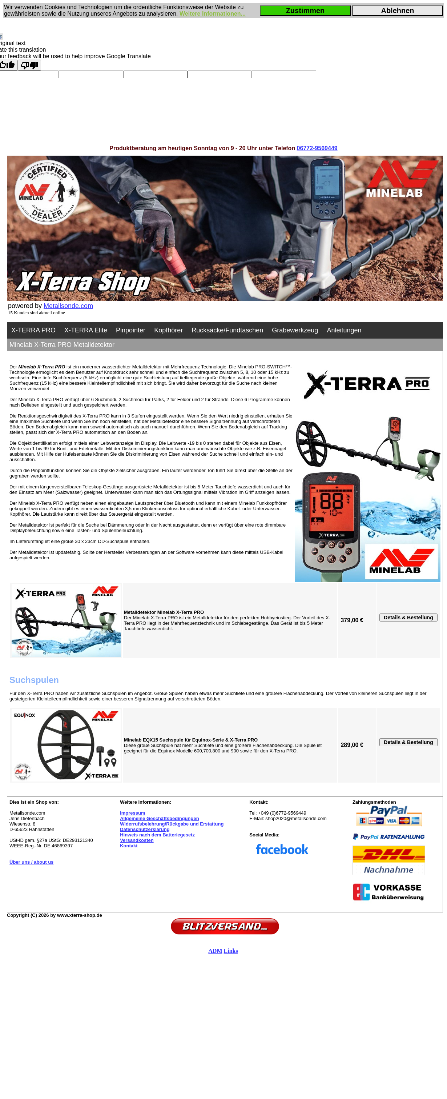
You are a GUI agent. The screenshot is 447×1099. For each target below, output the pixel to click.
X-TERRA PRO (33, 330)
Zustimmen (305, 11)
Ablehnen (397, 11)
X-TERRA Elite (85, 330)
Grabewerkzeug (295, 330)
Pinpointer (130, 330)
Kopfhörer (168, 330)
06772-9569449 (317, 148)
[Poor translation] (29, 65)
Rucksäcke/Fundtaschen (227, 330)
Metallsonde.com (68, 305)
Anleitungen (344, 330)
